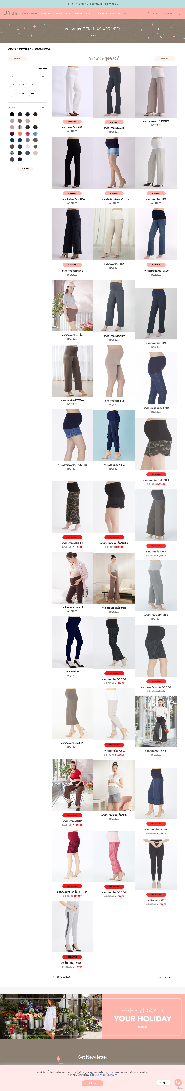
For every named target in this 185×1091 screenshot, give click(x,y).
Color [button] (12, 107)
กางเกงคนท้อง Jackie (114, 127)
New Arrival (72, 121)
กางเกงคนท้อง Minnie (72, 270)
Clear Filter (41, 68)
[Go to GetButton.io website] (178, 1088)
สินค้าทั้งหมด (25, 48)
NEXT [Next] (171, 977)
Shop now (93, 35)
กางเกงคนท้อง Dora (114, 263)
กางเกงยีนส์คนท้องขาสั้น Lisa (114, 199)
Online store (29, 13)
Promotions (63, 13)
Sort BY (165, 58)
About (88, 13)
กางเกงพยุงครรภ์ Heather (156, 121)
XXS (32, 94)
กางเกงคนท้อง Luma (156, 199)
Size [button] (11, 76)
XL (23, 94)
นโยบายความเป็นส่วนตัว (104, 1074)
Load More (25, 168)
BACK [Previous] (160, 977)
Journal (77, 13)
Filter (17, 58)
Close (92, 1083)
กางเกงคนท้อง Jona (72, 127)
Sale (126, 13)
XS (14, 94)
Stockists (115, 13)
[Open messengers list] (178, 1082)
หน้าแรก (12, 48)
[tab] (27, 77)
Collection (46, 13)
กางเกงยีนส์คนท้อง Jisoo (72, 199)
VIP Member (100, 13)
